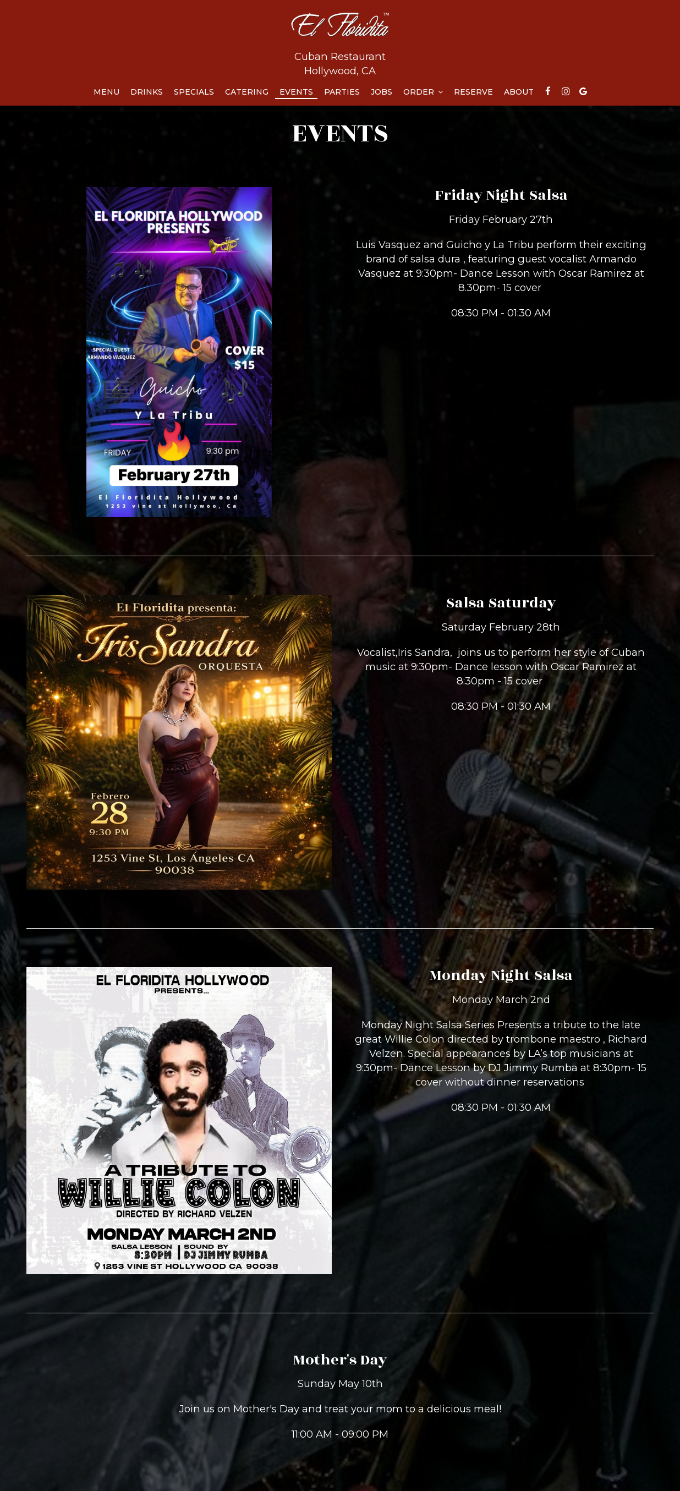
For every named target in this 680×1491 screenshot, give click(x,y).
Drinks (146, 92)
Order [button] (423, 92)
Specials (194, 92)
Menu (106, 92)
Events (296, 92)
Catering (246, 92)
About (519, 92)
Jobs (381, 92)
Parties (342, 92)
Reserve (473, 92)
